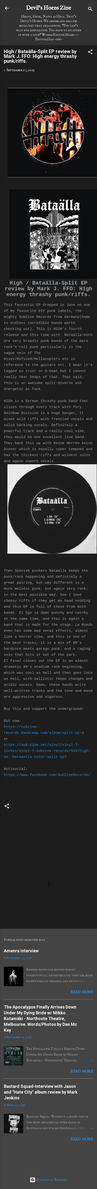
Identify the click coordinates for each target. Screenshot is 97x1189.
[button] (90, 53)
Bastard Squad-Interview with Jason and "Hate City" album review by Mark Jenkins (41, 1092)
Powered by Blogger (48, 1179)
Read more (82, 992)
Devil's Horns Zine (48, 8)
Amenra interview (21, 950)
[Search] (90, 9)
